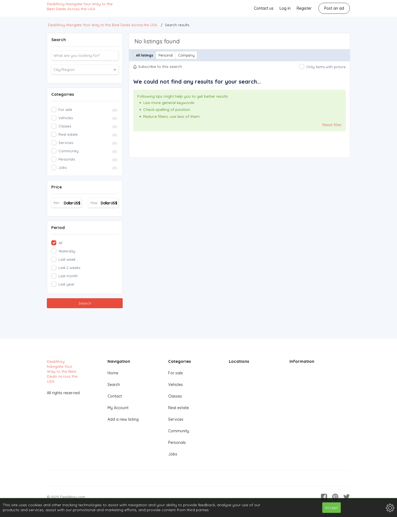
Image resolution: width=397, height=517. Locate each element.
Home (113, 373)
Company (186, 55)
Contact (115, 396)
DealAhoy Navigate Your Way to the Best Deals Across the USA (79, 6)
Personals (177, 442)
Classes (175, 396)
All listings (144, 55)
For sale (175, 373)
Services (175, 419)
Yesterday (66, 251)
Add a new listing (123, 419)
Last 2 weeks (69, 267)
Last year (66, 284)
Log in (285, 8)
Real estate (178, 407)
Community (178, 430)
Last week (67, 259)
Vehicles (175, 384)
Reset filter (332, 124)
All (60, 243)
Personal (166, 55)
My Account (118, 407)
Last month (68, 276)
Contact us (263, 8)
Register (304, 8)
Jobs (172, 454)
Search (85, 303)
